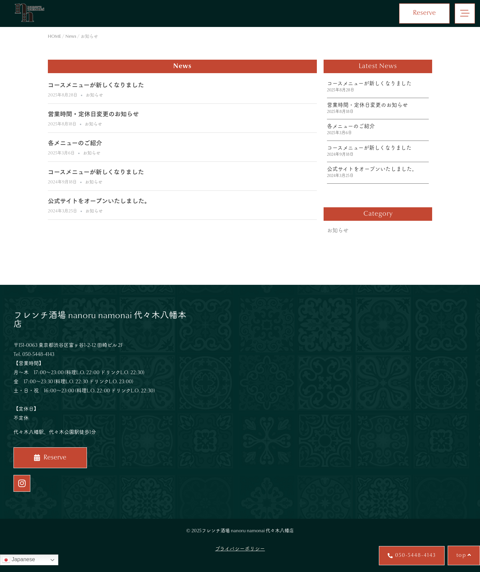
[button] (465, 13)
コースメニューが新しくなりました (96, 86)
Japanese (18, 560)
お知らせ (94, 95)
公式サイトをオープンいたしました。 (99, 202)
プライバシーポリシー (240, 549)
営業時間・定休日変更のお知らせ (93, 115)
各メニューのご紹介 (75, 144)
